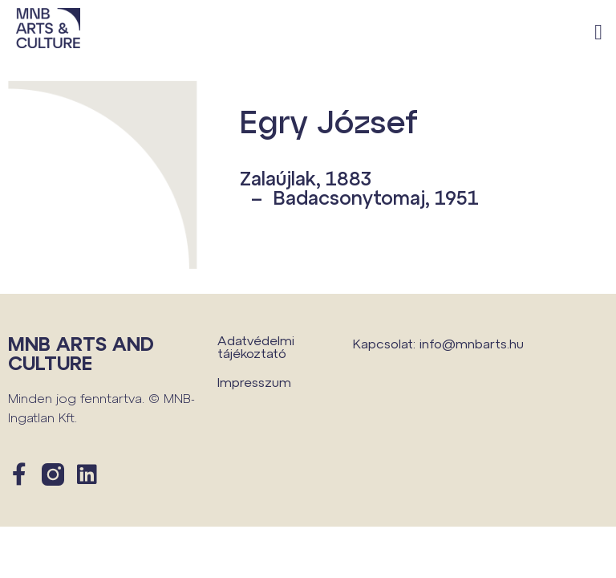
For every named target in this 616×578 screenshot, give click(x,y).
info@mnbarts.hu (471, 343)
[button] (599, 32)
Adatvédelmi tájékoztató (255, 346)
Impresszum (254, 381)
